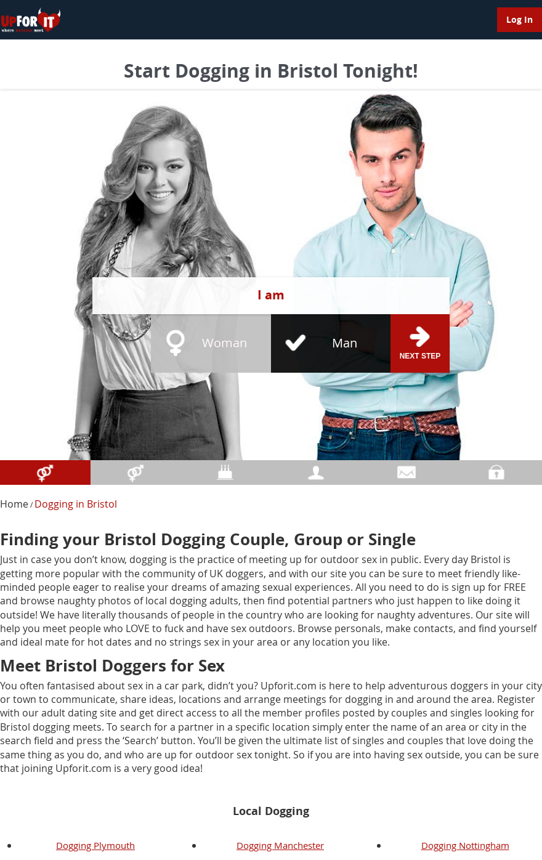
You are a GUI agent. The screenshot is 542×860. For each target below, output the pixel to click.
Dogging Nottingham (465, 845)
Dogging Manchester (280, 845)
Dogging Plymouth (95, 845)
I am (271, 294)
